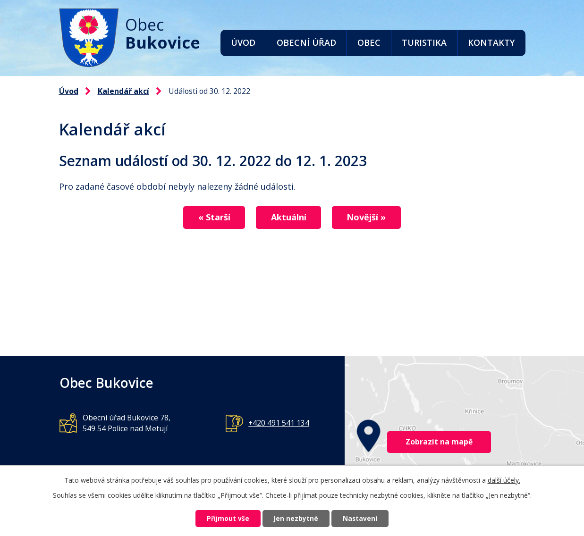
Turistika (424, 42)
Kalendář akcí (123, 91)
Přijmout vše (224, 518)
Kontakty (491, 42)
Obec (369, 42)
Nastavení (364, 518)
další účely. (504, 479)
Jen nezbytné (295, 518)
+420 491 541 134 (278, 423)
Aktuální (288, 217)
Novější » (370, 217)
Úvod (243, 42)
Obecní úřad (306, 42)
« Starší (210, 217)
